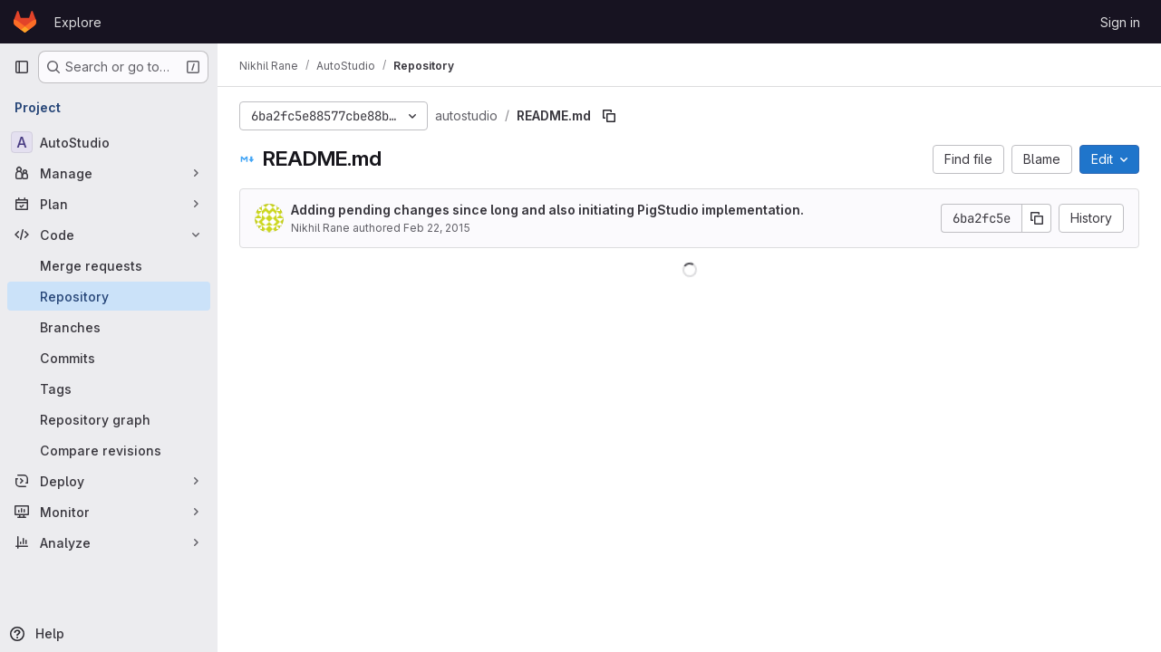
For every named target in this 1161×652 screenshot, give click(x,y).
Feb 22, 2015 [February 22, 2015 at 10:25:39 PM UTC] (436, 228)
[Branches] (108, 326)
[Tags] (108, 388)
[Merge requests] (108, 265)
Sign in (1120, 22)
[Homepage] (25, 21)
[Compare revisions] (108, 450)
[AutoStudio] (108, 142)
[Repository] (108, 296)
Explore (78, 22)
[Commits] (108, 357)
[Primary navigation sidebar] (21, 67)
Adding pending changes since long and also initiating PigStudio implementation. (547, 209)
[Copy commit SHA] (1036, 218)
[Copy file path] (609, 115)
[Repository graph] (108, 419)
